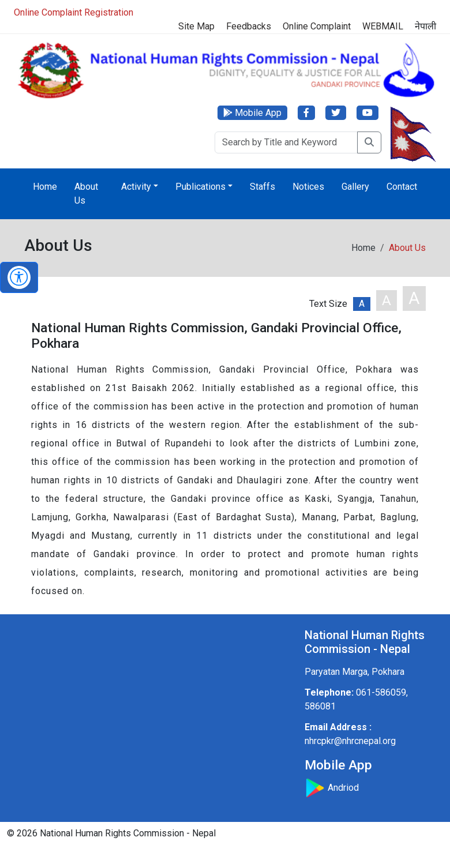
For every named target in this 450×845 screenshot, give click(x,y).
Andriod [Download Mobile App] (332, 787)
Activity (136, 186)
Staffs (262, 186)
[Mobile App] (252, 113)
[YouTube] (367, 113)
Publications (200, 186)
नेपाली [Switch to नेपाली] (425, 26)
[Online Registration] (225, 13)
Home (45, 186)
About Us (86, 193)
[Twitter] (335, 113)
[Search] (286, 142)
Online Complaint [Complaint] (317, 26)
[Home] (225, 69)
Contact (402, 186)
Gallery (355, 186)
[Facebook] (306, 113)
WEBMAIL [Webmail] (382, 26)
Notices (308, 186)
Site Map (196, 26)
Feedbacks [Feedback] (248, 26)
